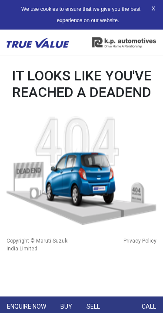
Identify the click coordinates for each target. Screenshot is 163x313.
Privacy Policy (139, 241)
